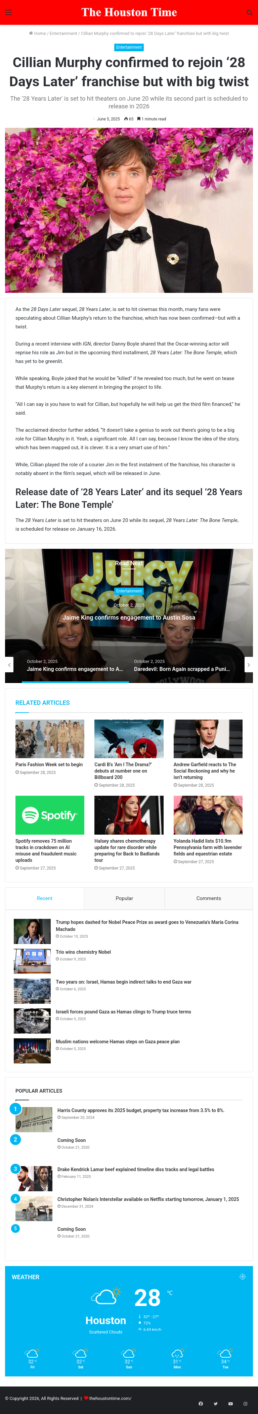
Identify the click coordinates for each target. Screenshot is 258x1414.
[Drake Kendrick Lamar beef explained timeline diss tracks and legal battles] (33, 1182)
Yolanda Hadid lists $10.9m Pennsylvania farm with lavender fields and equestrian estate (208, 847)
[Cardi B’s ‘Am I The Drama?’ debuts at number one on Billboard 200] (128, 739)
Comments (209, 898)
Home (37, 33)
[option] (129, 616)
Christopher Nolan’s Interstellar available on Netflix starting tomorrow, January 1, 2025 (148, 1202)
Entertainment (63, 33)
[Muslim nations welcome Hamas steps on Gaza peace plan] (33, 1052)
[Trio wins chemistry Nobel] (33, 962)
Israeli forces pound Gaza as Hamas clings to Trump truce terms (125, 1013)
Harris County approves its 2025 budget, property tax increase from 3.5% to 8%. (140, 1113)
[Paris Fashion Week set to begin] (49, 739)
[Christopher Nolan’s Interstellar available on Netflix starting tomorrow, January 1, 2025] (33, 1211)
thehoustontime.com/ (110, 1401)
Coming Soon (71, 1143)
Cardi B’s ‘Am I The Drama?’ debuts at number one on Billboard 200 (123, 771)
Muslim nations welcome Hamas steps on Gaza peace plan (119, 1043)
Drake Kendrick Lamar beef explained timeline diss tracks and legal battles (135, 1172)
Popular (124, 898)
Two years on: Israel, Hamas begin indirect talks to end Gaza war (125, 983)
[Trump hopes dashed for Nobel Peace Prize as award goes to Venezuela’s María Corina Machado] (33, 932)
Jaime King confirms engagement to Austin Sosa (129, 616)
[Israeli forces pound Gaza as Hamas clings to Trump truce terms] (33, 1022)
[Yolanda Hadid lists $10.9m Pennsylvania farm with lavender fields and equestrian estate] (208, 815)
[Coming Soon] (33, 1152)
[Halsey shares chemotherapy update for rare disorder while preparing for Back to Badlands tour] (128, 815)
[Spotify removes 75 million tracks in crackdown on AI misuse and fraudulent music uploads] (49, 815)
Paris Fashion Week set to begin (49, 764)
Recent (44, 898)
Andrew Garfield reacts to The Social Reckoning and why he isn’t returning (205, 771)
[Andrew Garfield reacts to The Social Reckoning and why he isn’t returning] (208, 739)
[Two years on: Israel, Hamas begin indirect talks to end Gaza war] (33, 992)
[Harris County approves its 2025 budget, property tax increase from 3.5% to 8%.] (33, 1122)
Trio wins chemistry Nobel (85, 953)
